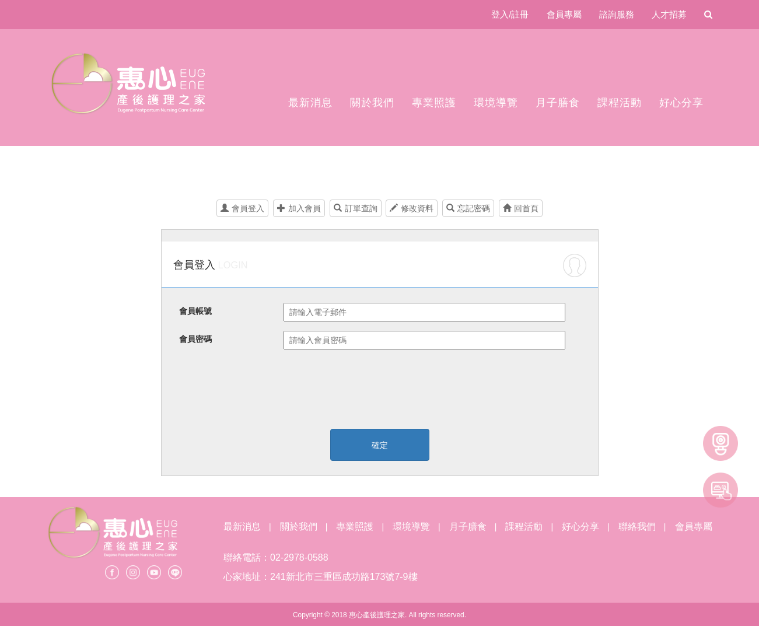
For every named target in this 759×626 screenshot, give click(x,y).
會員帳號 (195, 311)
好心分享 (681, 103)
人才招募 (669, 14)
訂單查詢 (355, 208)
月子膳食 (558, 103)
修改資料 (411, 208)
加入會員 (299, 208)
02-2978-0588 (299, 557)
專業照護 (434, 103)
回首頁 (520, 208)
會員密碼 (195, 339)
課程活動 (619, 103)
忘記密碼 (468, 208)
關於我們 (372, 103)
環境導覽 (496, 103)
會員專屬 (564, 14)
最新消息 (310, 103)
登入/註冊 (510, 14)
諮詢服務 (616, 14)
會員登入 (242, 208)
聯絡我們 (637, 526)
